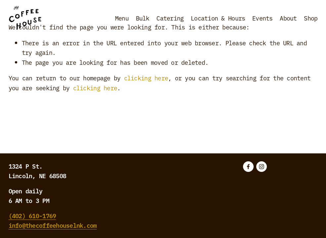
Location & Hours (218, 18)
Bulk (142, 18)
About (288, 18)
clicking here (146, 77)
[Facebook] (248, 166)
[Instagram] (261, 166)
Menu (122, 18)
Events (262, 18)
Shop (310, 18)
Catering (169, 18)
